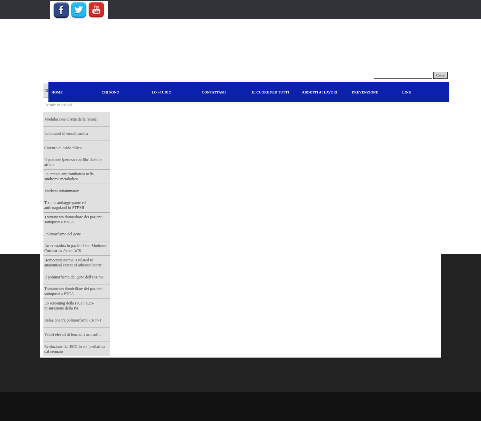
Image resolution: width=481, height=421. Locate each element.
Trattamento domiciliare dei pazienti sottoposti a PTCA (73, 219)
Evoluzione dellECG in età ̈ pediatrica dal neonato (74, 349)
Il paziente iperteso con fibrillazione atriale (73, 162)
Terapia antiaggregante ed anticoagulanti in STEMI (65, 205)
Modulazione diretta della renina (70, 119)
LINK (406, 92)
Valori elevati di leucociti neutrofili (72, 334)
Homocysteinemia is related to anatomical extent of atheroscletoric (73, 262)
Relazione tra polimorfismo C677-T (73, 320)
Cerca (440, 75)
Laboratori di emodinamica (66, 133)
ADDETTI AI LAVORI (319, 92)
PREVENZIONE (365, 92)
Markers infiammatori (62, 191)
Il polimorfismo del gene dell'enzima (74, 277)
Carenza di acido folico (63, 148)
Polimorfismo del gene (62, 234)
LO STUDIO (161, 92)
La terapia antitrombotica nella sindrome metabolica (69, 176)
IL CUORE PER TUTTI (270, 92)
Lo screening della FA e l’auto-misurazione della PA (69, 305)
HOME (57, 92)
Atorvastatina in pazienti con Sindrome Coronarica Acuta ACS (75, 248)
